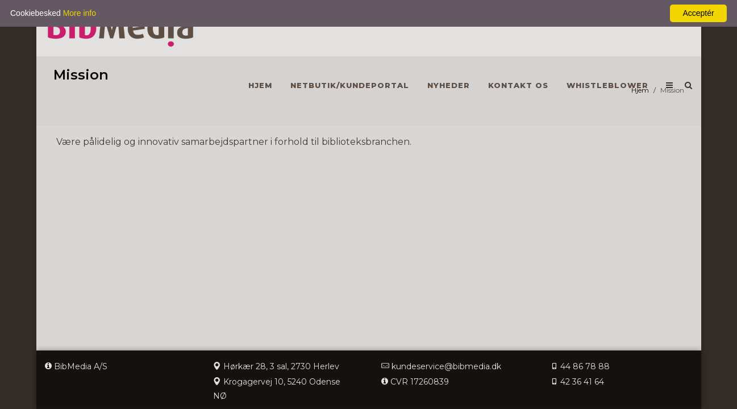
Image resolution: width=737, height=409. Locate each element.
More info (79, 13)
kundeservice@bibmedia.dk (446, 366)
